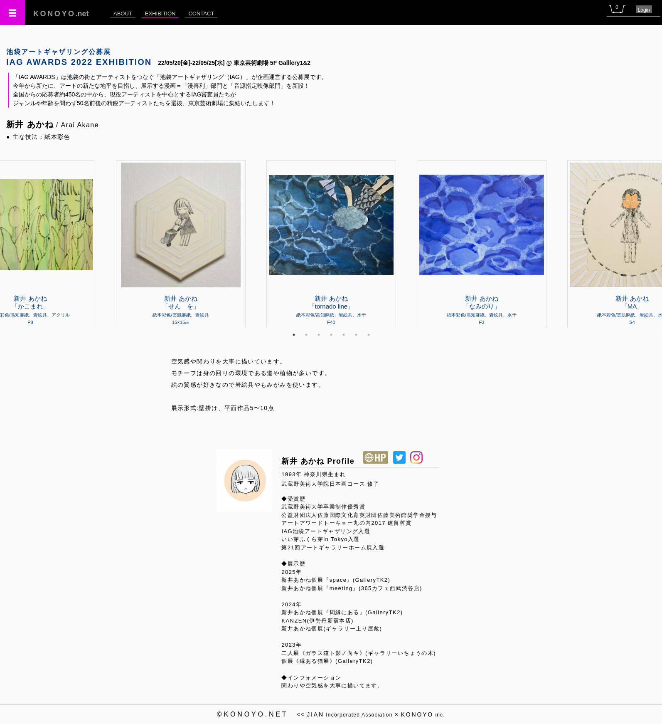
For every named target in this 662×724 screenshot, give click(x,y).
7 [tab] (368, 335)
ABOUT (122, 13)
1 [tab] (294, 335)
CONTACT (201, 13)
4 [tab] (331, 335)
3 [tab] (319, 335)
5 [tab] (344, 335)
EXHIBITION (160, 13)
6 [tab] (356, 335)
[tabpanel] (331, 244)
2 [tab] (306, 335)
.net (61, 14)
